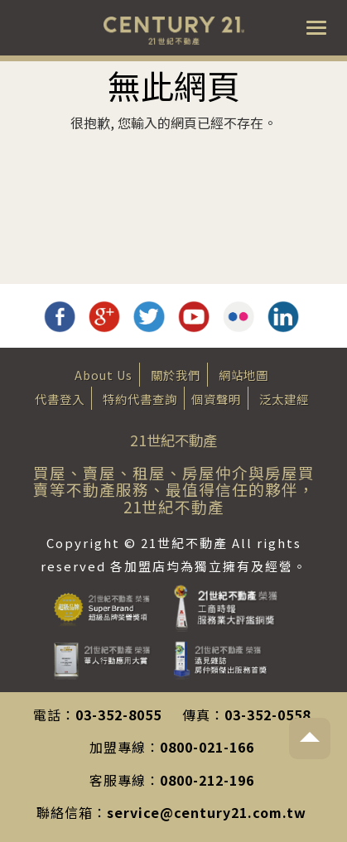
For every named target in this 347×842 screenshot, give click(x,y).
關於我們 (175, 374)
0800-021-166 (207, 747)
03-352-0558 (267, 714)
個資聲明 (216, 398)
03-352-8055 (118, 714)
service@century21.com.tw (206, 812)
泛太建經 (284, 398)
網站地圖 (243, 374)
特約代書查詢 (140, 398)
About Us (104, 374)
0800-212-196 (207, 780)
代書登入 (59, 398)
